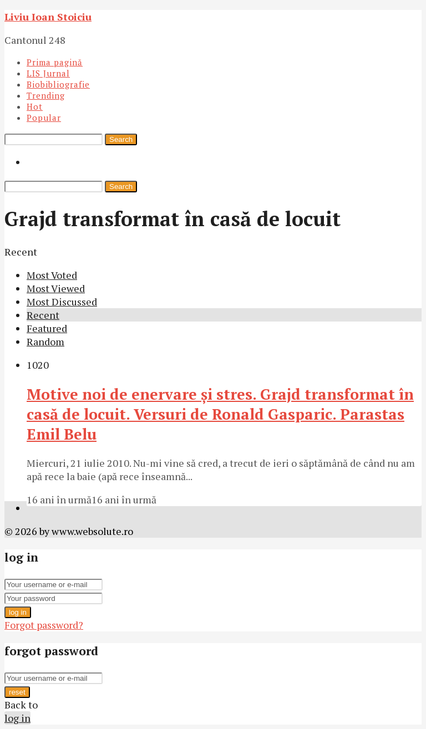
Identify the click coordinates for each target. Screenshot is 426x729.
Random (45, 341)
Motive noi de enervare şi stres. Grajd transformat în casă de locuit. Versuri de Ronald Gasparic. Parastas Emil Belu (220, 414)
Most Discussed (62, 301)
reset (17, 692)
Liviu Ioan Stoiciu (48, 16)
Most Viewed (56, 288)
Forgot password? (43, 624)
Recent (43, 315)
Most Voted (52, 275)
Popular (44, 117)
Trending (46, 95)
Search (121, 139)
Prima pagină (55, 62)
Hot (35, 106)
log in (18, 612)
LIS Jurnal (48, 73)
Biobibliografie (58, 84)
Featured (47, 328)
